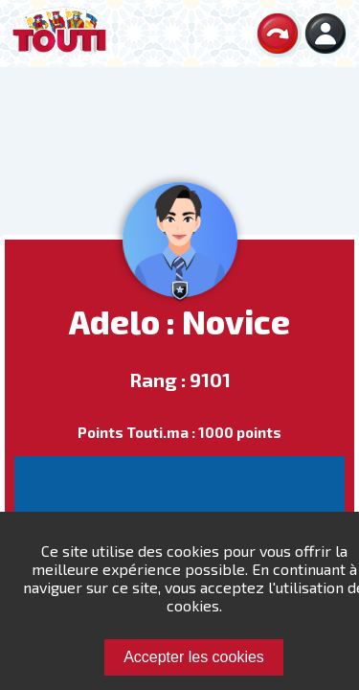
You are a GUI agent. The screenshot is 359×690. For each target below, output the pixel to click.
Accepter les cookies (193, 657)
